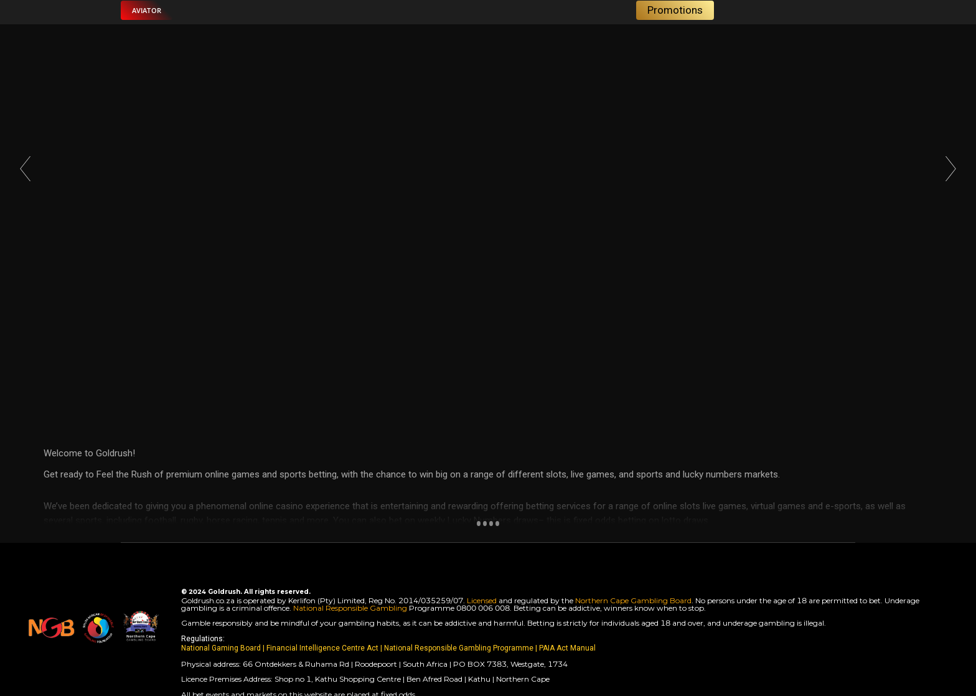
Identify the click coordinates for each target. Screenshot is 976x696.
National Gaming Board (222, 648)
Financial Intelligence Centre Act (323, 648)
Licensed (483, 600)
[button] (146, 10)
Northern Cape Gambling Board (633, 600)
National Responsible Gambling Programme (458, 648)
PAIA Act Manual (567, 648)
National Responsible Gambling (350, 608)
